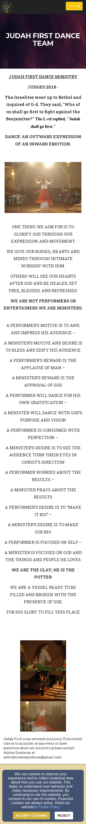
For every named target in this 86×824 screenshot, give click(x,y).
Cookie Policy (49, 807)
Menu (75, 6)
